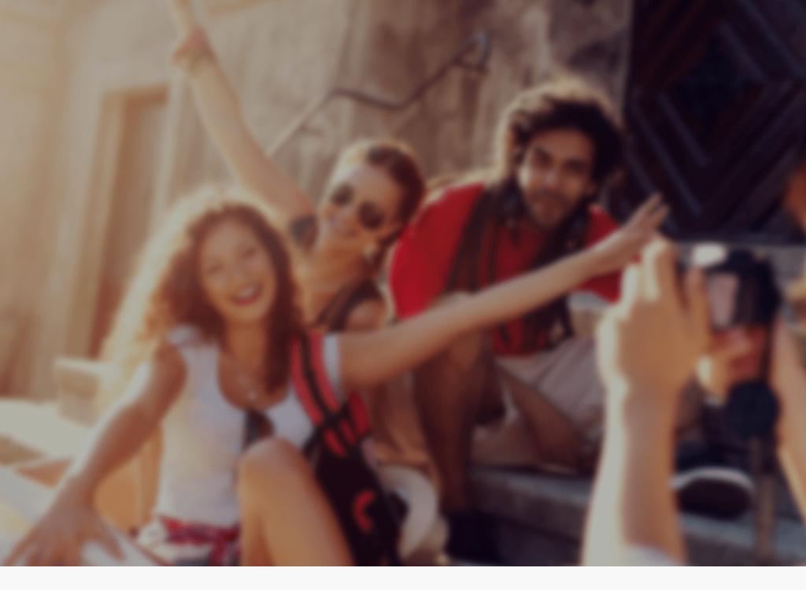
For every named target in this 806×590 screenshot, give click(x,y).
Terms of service (693, 60)
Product (569, 60)
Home (483, 60)
